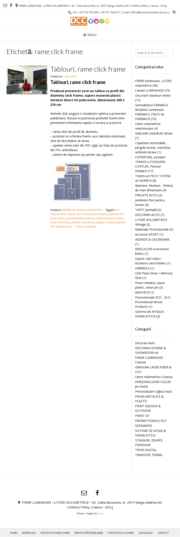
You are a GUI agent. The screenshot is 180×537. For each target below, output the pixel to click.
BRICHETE (142, 292)
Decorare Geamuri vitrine (153, 95)
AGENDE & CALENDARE (152, 239)
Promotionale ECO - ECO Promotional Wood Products (152, 302)
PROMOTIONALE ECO (151, 421)
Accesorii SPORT (147, 234)
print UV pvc (57, 218)
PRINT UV (142, 416)
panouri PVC (116, 214)
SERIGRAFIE (143, 426)
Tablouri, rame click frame (88, 69)
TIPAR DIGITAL (146, 450)
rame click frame (60, 222)
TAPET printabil (146, 210)
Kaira (101, 513)
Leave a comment (85, 226)
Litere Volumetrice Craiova (153, 377)
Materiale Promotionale (152, 229)
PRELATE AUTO (146, 195)
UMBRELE (142, 268)
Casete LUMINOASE (149, 90)
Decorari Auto (145, 343)
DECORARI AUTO (147, 215)
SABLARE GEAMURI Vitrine (154, 133)
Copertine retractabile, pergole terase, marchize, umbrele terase (153, 147)
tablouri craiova (105, 222)
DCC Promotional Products (92, 214)
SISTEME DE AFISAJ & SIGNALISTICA (82, 210)
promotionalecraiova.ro (80, 218)
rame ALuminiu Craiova (110, 218)
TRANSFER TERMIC (149, 455)
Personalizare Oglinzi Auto (153, 391)
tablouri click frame (83, 222)
